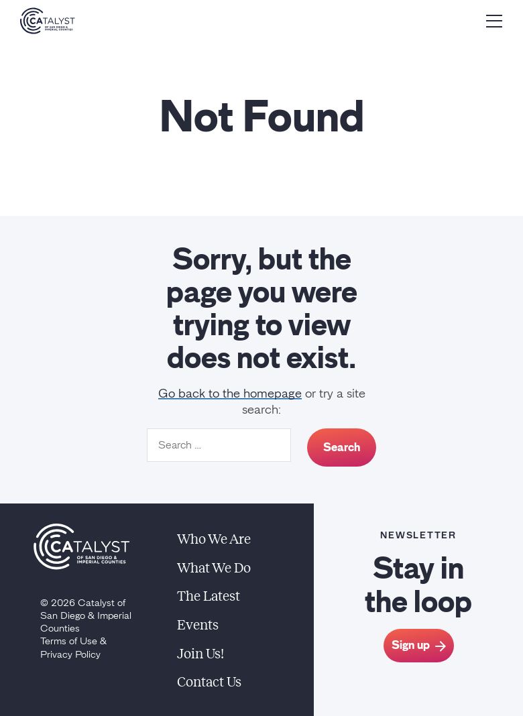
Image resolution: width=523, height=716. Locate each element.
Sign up (419, 645)
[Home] (47, 21)
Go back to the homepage (230, 393)
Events (198, 625)
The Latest (208, 596)
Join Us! (200, 654)
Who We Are (214, 539)
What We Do (214, 568)
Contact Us (209, 682)
